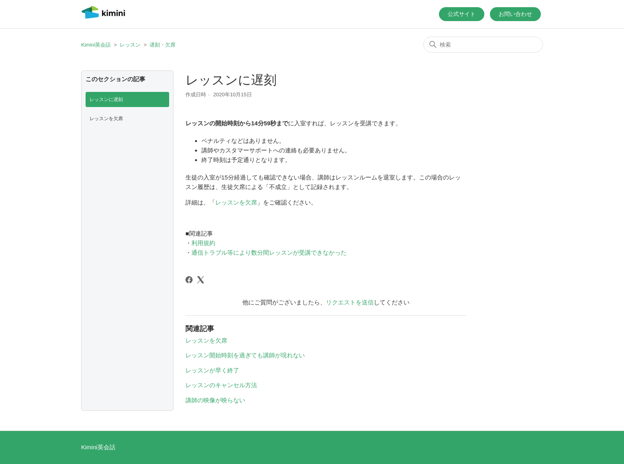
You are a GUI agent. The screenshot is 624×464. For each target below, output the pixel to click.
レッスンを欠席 (106, 118)
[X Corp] (200, 279)
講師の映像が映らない (215, 400)
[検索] (483, 45)
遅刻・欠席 (163, 45)
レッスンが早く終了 (212, 370)
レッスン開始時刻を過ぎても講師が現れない (245, 355)
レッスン (130, 45)
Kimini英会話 (96, 45)
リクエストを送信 (350, 302)
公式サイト (462, 14)
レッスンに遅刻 (106, 99)
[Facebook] (189, 279)
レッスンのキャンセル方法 (221, 385)
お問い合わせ (515, 14)
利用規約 (203, 243)
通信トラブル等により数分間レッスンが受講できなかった (269, 252)
